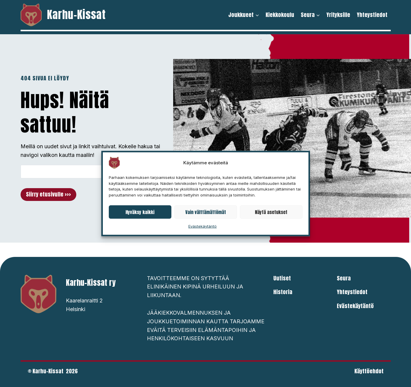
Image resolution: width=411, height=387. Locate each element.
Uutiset (282, 278)
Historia (282, 292)
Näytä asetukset (271, 211)
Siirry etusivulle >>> (48, 194)
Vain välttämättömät (205, 211)
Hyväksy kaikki (139, 211)
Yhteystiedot (372, 15)
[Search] (82, 171)
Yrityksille (338, 15)
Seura (344, 278)
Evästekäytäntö (202, 226)
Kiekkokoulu (280, 15)
